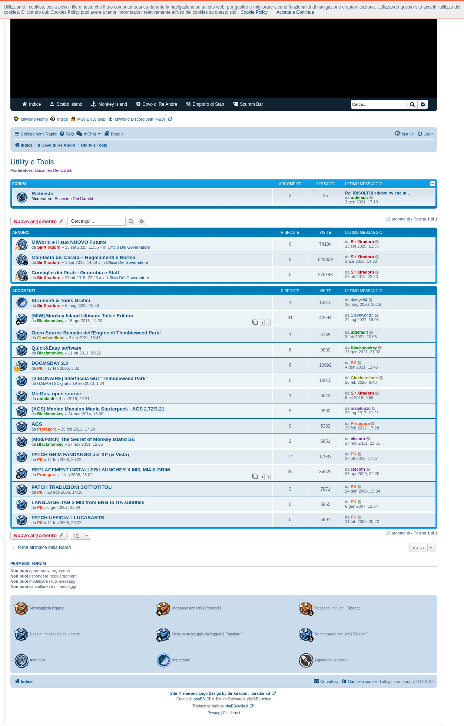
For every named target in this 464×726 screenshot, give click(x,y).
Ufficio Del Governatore (129, 247)
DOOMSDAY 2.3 (50, 363)
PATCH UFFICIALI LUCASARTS (68, 517)
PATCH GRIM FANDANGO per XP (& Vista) (80, 454)
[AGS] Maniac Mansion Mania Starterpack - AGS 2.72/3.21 (98, 409)
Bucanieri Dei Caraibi (54, 170)
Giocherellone (50, 338)
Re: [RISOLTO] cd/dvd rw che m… (377, 193)
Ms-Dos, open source (56, 393)
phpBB (199, 699)
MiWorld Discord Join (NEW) (141, 119)
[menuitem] (66, 134)
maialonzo (361, 408)
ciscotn (358, 438)
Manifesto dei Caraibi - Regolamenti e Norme (83, 257)
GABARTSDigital (52, 383)
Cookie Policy (254, 12)
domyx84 (359, 300)
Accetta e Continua (295, 12)
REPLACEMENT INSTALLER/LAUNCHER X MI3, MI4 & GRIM (101, 469)
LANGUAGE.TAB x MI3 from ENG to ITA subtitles (88, 502)
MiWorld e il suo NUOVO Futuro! (69, 242)
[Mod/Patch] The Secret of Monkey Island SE (83, 439)
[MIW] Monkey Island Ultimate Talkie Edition (82, 315)
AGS (37, 424)
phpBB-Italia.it (236, 706)
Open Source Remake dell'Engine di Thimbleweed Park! (96, 333)
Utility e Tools (32, 162)
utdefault (359, 197)
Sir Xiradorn (48, 247)
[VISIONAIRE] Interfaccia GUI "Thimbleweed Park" (90, 378)
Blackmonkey (50, 320)
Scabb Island (66, 104)
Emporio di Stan (205, 104)
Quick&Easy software (57, 348)
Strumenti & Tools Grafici (61, 300)
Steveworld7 (362, 315)
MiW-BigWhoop (91, 119)
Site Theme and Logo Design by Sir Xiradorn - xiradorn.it (220, 693)
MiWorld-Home (34, 119)
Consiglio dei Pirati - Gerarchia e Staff (75, 272)
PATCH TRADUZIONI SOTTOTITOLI (72, 487)
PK (40, 368)
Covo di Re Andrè (156, 104)
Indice (31, 104)
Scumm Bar (248, 104)
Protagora (46, 429)
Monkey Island (109, 104)
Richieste (42, 193)
